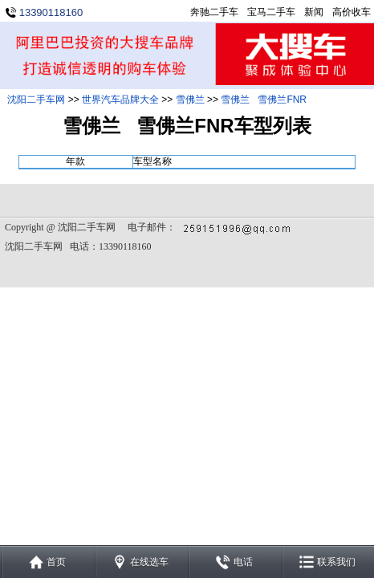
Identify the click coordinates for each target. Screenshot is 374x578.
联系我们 (336, 562)
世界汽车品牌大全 (120, 99)
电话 (243, 562)
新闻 (313, 12)
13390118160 (51, 12)
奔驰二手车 (214, 12)
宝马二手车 (271, 12)
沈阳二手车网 (36, 99)
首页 (56, 562)
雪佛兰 (190, 99)
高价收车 (351, 12)
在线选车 (149, 562)
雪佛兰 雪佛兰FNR (264, 99)
